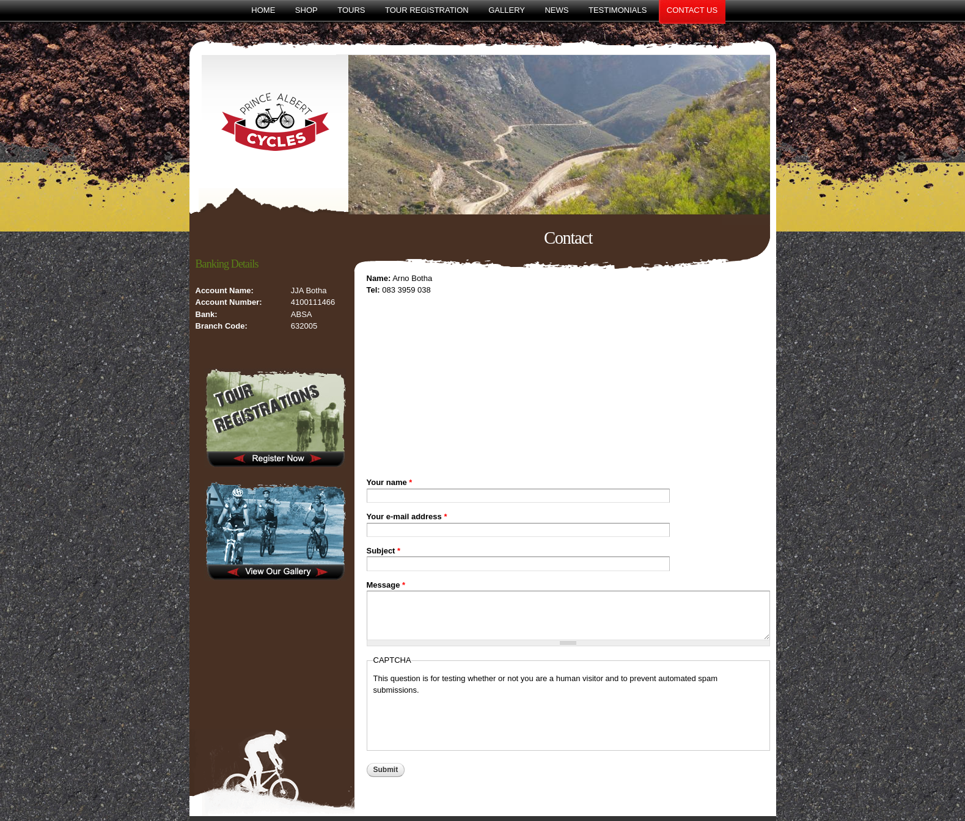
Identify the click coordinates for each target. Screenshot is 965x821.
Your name (390, 482)
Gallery (506, 10)
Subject (384, 550)
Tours (351, 10)
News (556, 10)
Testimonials (618, 10)
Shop (306, 10)
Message (386, 584)
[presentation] (466, 720)
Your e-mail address (407, 516)
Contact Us (692, 10)
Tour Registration (427, 10)
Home (263, 10)
